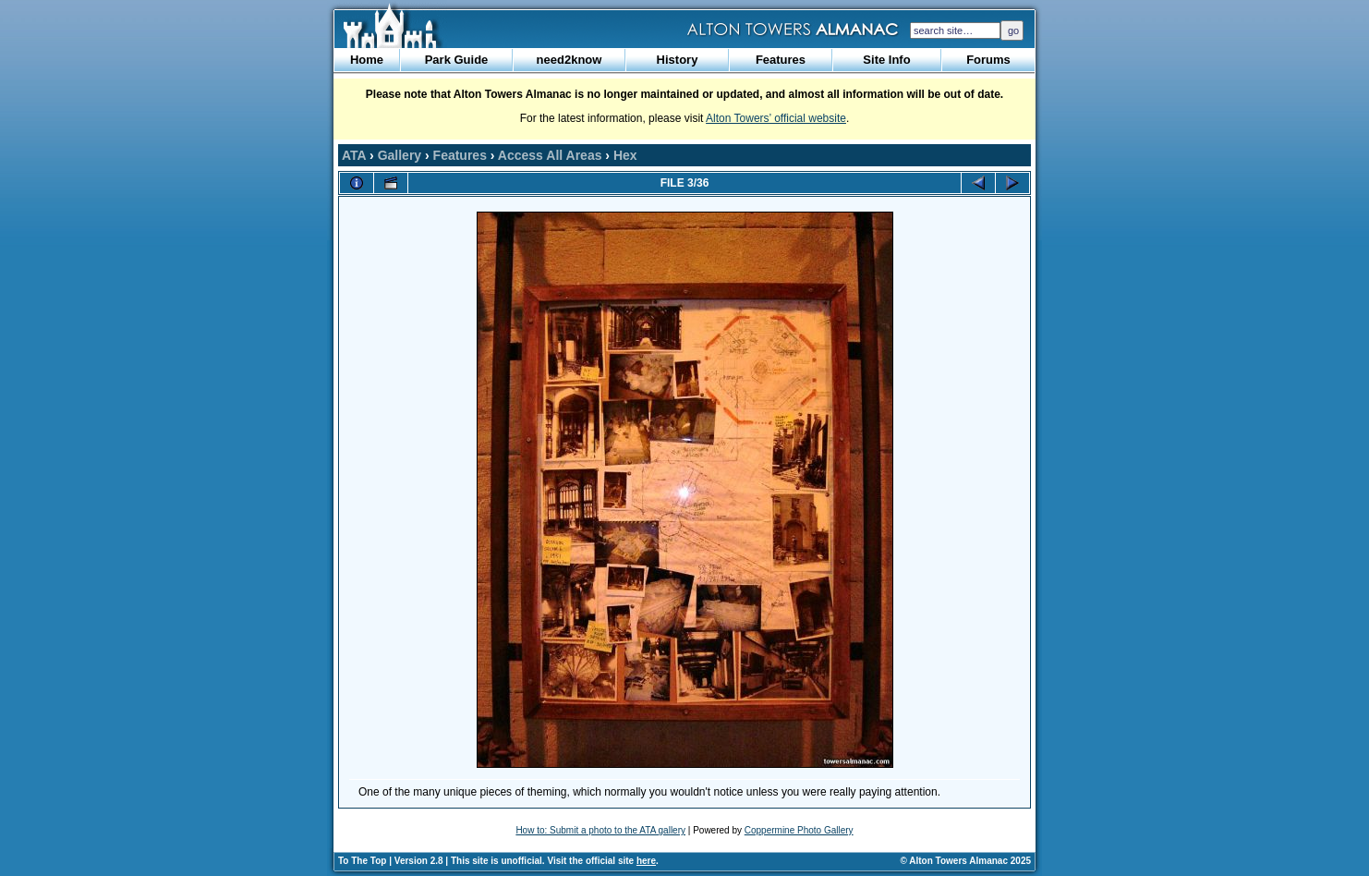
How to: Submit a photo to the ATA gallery (600, 830)
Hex (625, 155)
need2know (569, 60)
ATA (354, 155)
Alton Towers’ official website (776, 118)
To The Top (362, 861)
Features (781, 60)
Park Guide (457, 60)
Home (366, 60)
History (677, 60)
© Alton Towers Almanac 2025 (966, 861)
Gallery (399, 155)
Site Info (886, 60)
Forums (988, 60)
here (646, 861)
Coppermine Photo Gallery (799, 830)
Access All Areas (550, 155)
